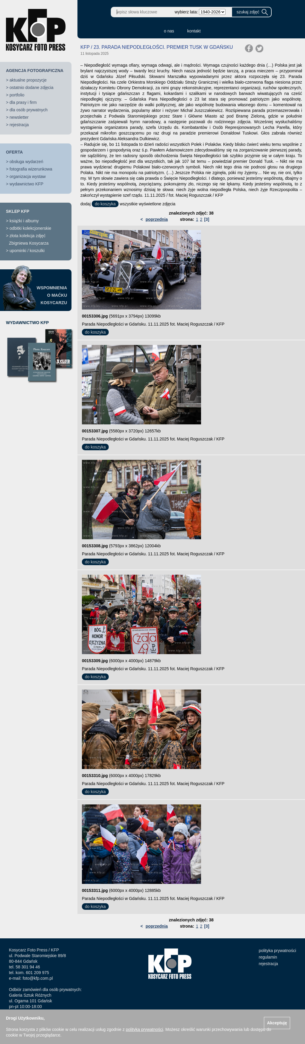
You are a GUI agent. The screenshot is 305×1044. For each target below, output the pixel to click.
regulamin (268, 957)
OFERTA (14, 152)
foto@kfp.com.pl (38, 978)
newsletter (19, 117)
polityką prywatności (144, 1029)
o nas (169, 31)
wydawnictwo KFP (26, 184)
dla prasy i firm (23, 102)
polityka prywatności (277, 950)
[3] (206, 219)
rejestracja (19, 124)
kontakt (194, 31)
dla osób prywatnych (29, 109)
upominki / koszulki (27, 250)
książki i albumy (24, 220)
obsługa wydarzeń (26, 161)
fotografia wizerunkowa (31, 169)
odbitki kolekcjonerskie (30, 228)
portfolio (17, 95)
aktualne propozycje (28, 80)
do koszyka (105, 203)
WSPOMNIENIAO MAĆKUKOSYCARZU (52, 295)
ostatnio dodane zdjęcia (31, 87)
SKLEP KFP (17, 211)
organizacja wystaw (28, 176)
